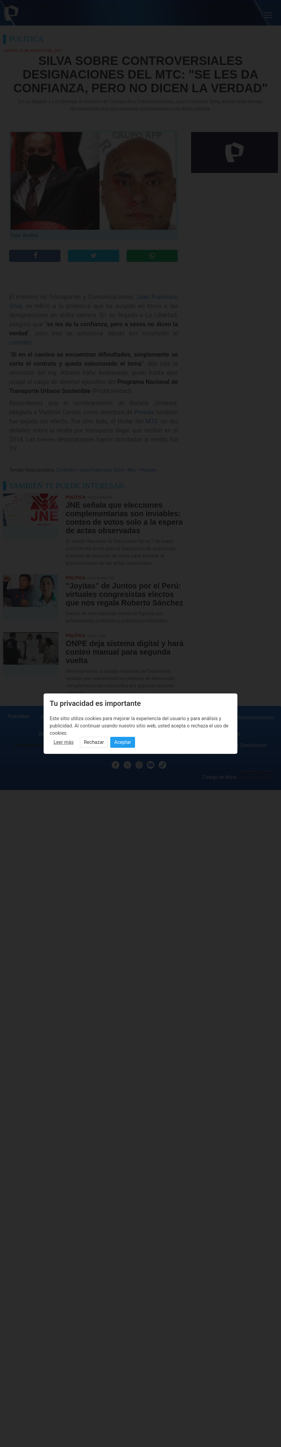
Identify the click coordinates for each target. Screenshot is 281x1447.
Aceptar (122, 742)
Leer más (64, 742)
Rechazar (94, 742)
